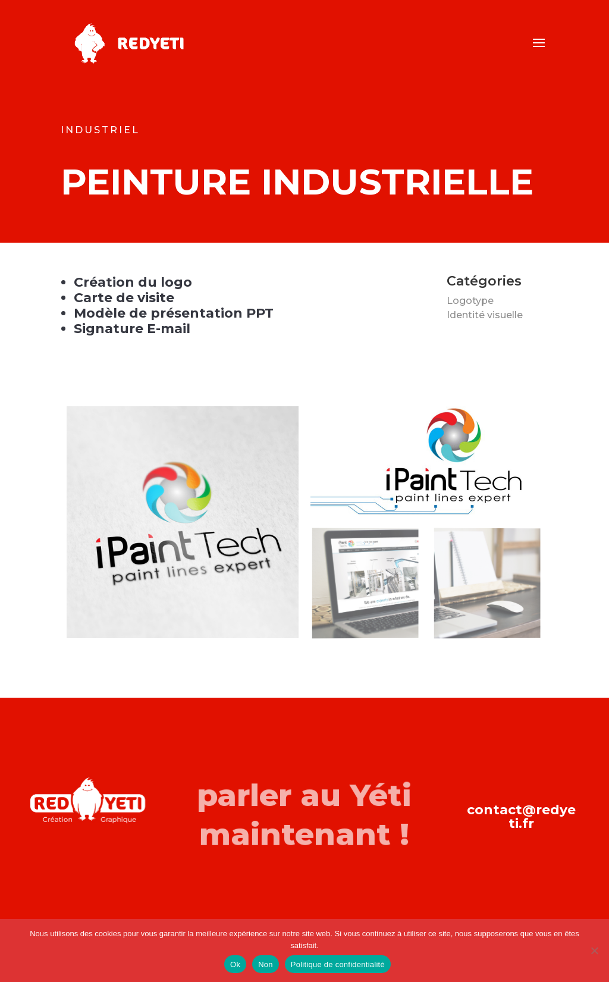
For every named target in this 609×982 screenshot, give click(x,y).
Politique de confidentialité (338, 964)
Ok (235, 964)
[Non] (594, 950)
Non (265, 964)
